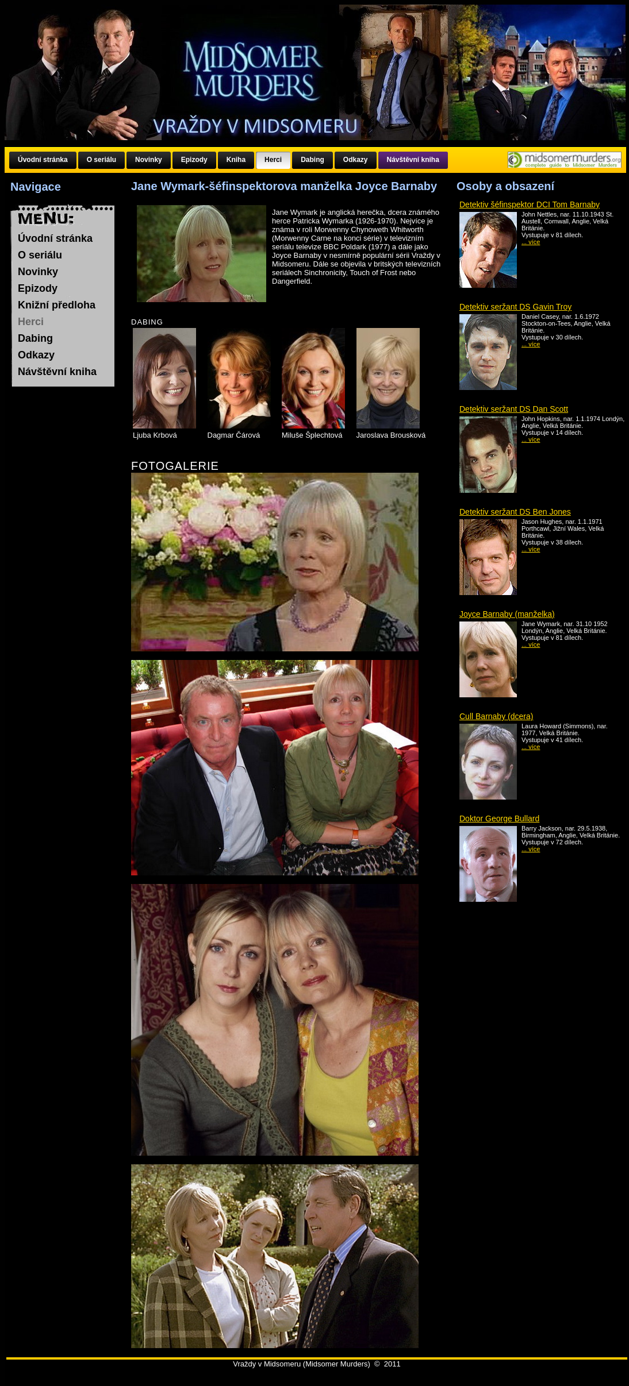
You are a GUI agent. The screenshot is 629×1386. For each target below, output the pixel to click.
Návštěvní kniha (57, 371)
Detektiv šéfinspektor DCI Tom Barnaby (529, 204)
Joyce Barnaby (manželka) (507, 614)
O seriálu (40, 255)
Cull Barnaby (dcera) (496, 716)
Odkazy (36, 355)
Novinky (38, 271)
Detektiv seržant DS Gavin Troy (515, 306)
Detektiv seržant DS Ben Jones (515, 511)
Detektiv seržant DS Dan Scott (513, 409)
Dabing (35, 338)
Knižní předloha (56, 305)
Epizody (37, 288)
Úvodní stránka (55, 238)
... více (530, 241)
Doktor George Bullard (499, 818)
